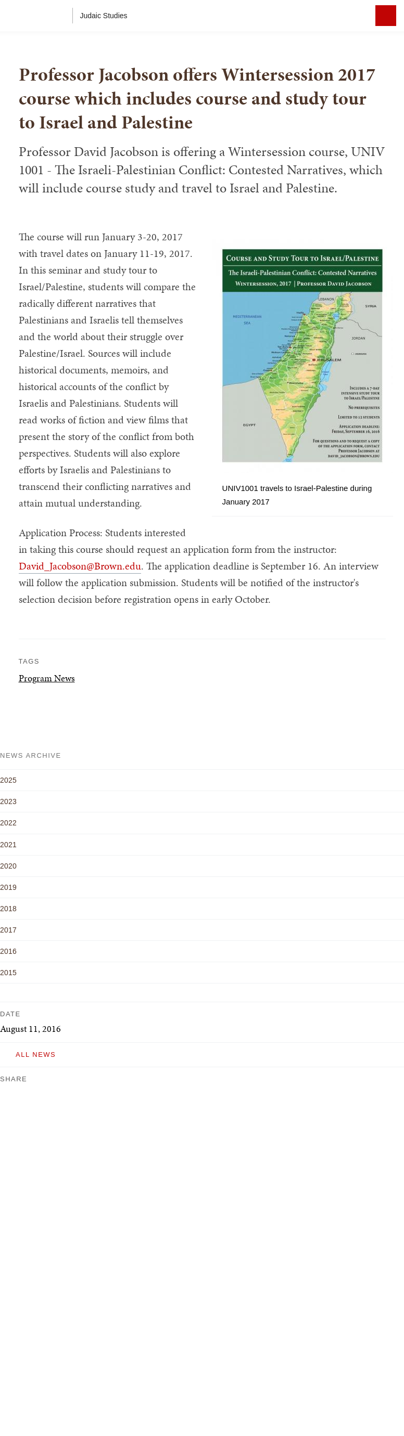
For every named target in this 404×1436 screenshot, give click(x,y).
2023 (8, 801)
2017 (8, 930)
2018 (8, 908)
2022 (8, 823)
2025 (8, 780)
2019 (8, 887)
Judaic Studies (104, 15)
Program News (47, 677)
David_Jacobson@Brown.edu (80, 566)
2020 (8, 866)
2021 (8, 844)
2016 (8, 951)
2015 (8, 972)
